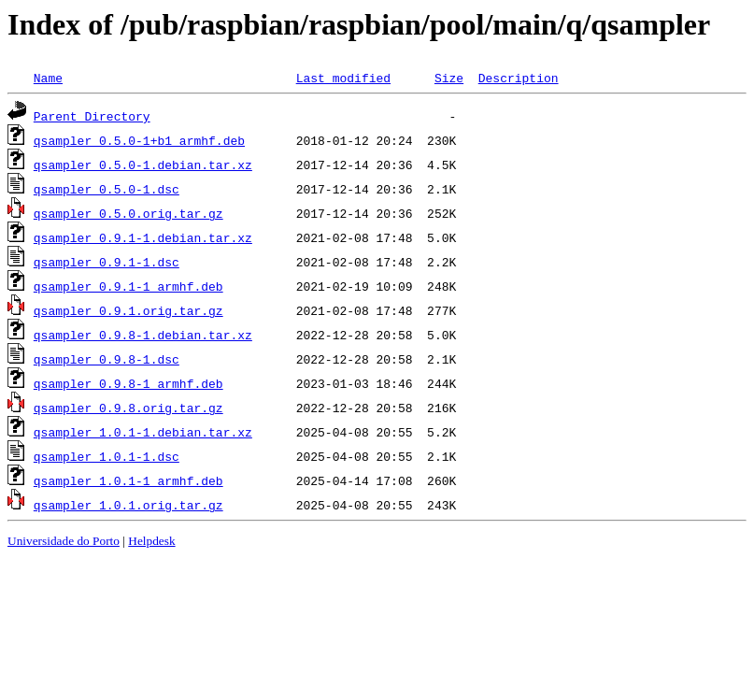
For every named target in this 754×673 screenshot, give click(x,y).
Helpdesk (151, 541)
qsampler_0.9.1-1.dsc (106, 261)
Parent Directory (92, 115)
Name (48, 77)
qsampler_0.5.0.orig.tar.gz (128, 213)
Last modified (343, 77)
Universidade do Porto (63, 541)
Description (518, 77)
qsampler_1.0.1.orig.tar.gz (128, 504)
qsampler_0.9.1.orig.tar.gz (128, 310)
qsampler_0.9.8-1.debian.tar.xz (143, 334)
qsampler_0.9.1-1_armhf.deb (128, 286)
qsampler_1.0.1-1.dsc (106, 456)
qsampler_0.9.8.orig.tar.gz (128, 407)
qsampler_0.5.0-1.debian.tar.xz (143, 164)
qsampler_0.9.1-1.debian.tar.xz (143, 237)
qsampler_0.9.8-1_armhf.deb (128, 383)
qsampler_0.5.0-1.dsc (106, 188)
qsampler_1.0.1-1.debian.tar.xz (143, 431)
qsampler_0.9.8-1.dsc (106, 359)
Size (448, 77)
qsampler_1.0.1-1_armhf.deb (128, 480)
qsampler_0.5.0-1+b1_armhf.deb (139, 140)
